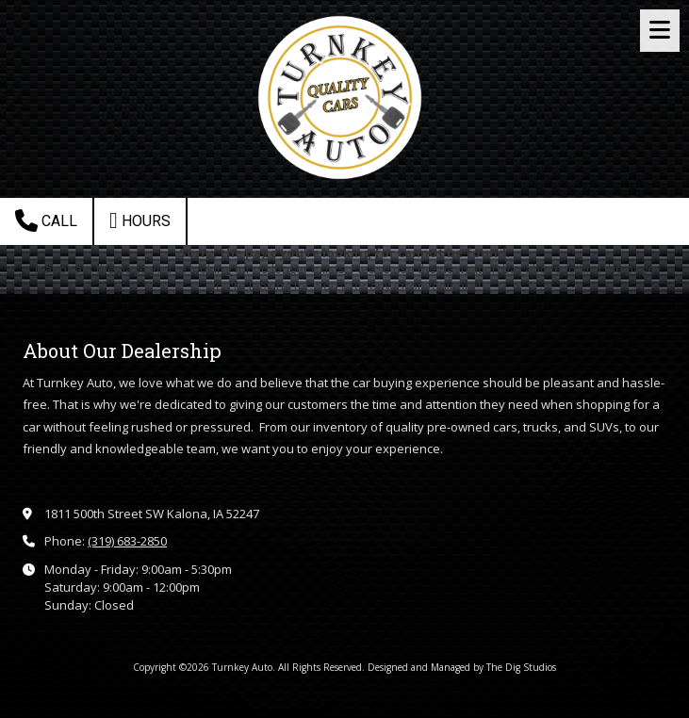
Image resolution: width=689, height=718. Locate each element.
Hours (140, 220)
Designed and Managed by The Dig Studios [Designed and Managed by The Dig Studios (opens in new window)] (462, 667)
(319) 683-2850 (127, 540)
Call (46, 220)
